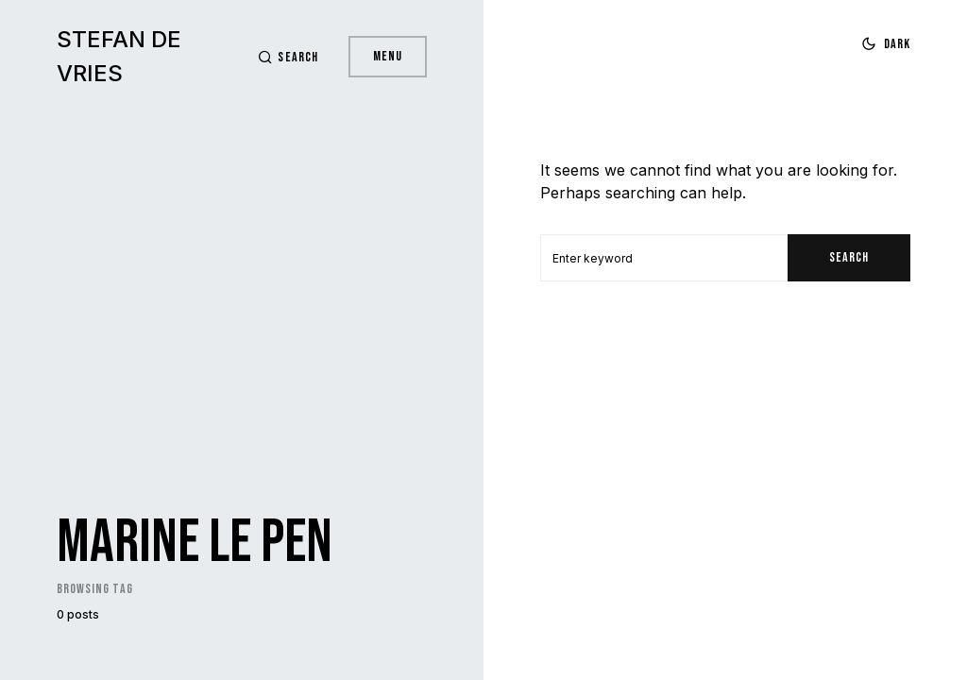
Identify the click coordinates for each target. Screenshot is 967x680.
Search (849, 257)
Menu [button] (387, 56)
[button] (287, 57)
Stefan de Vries (119, 56)
